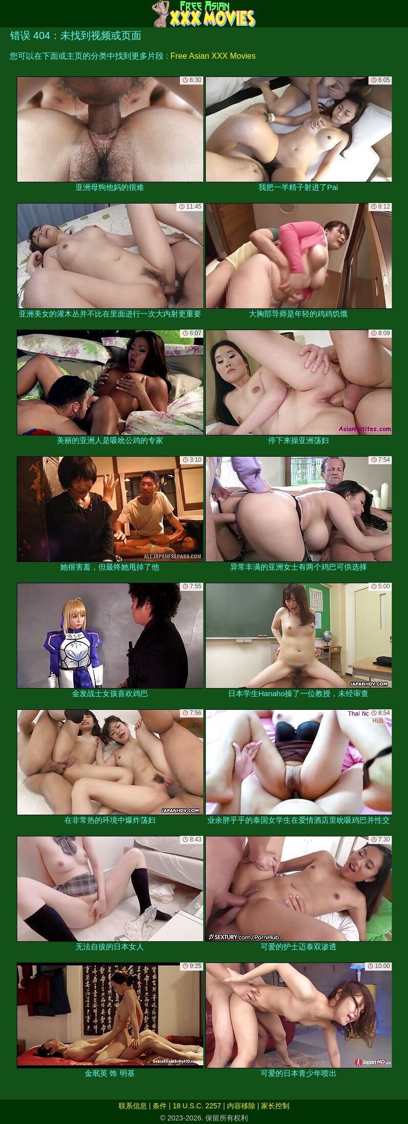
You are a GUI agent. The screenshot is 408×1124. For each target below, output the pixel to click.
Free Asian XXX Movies (212, 56)
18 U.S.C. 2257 (197, 1106)
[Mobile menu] (9, 14)
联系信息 (133, 1106)
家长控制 (275, 1106)
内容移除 (241, 1106)
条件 (160, 1106)
